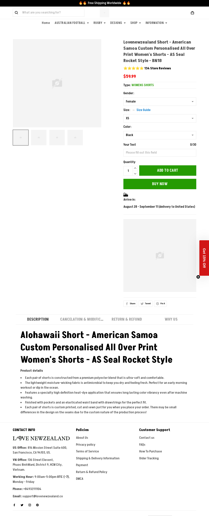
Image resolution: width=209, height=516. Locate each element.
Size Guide (144, 110)
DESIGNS (118, 23)
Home (46, 23)
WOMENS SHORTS (142, 85)
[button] (204, 258)
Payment (82, 465)
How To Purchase (150, 451)
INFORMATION (156, 23)
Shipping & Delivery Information (98, 458)
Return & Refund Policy (91, 472)
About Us (82, 437)
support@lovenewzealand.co (42, 496)
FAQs (142, 444)
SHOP (135, 23)
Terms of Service (87, 451)
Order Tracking (149, 458)
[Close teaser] (198, 277)
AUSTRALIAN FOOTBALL (72, 23)
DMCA (79, 479)
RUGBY (100, 23)
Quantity (129, 162)
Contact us (146, 437)
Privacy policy (85, 444)
